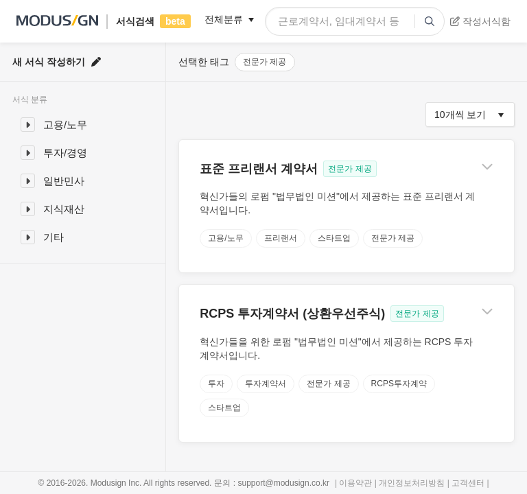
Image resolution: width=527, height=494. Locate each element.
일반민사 (63, 181)
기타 (53, 237)
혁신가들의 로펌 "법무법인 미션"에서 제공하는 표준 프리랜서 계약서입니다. (337, 203)
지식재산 (63, 209)
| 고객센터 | (467, 483)
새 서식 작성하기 (56, 62)
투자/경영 (65, 152)
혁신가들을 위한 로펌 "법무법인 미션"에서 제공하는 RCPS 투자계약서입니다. (336, 348)
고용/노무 (65, 124)
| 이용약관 (355, 483)
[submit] (429, 21)
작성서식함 (480, 21)
